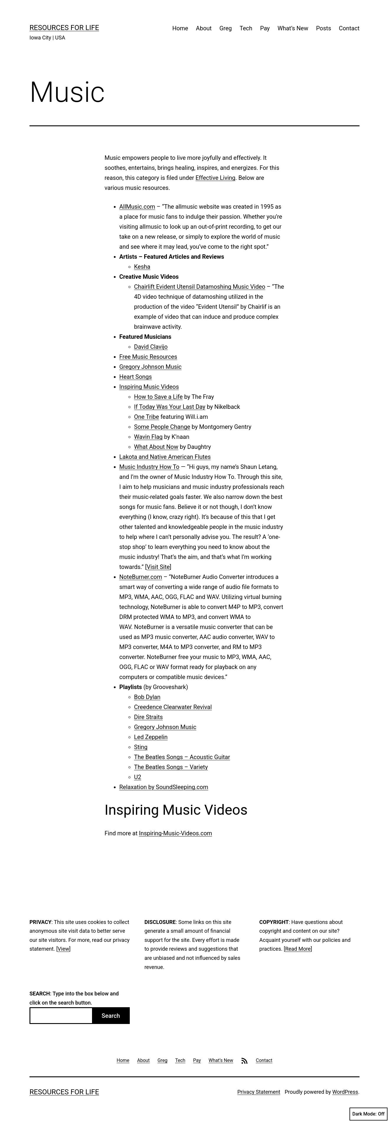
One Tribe (146, 416)
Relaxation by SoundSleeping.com (163, 787)
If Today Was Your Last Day (170, 406)
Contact (349, 28)
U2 (137, 777)
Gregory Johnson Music (150, 366)
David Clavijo (151, 346)
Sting (141, 747)
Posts (323, 28)
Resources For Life (64, 28)
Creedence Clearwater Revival (173, 707)
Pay (265, 28)
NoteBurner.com (140, 576)
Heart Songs (135, 376)
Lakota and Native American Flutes (165, 456)
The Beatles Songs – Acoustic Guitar (182, 757)
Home (180, 28)
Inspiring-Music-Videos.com (175, 833)
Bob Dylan (147, 697)
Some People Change (162, 426)
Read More (298, 949)
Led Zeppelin (151, 737)
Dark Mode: (368, 1114)
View (63, 949)
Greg (225, 28)
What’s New (293, 28)
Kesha (142, 266)
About (203, 28)
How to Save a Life (158, 396)
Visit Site (158, 566)
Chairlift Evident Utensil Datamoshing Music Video (199, 286)
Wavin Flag (148, 436)
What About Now (156, 446)
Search (111, 1015)
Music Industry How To (149, 466)
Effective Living (215, 177)
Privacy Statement (258, 1092)
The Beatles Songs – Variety (171, 767)
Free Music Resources (148, 356)
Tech (245, 28)
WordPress (345, 1092)
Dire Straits (148, 717)
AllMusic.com (137, 206)
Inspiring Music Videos (149, 386)
